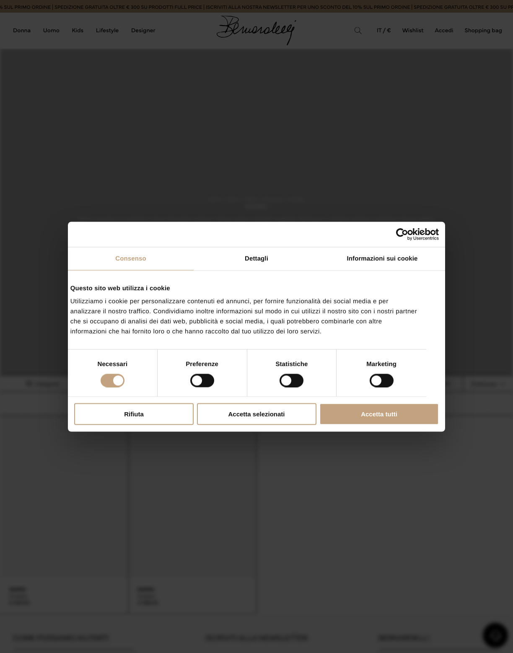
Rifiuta (134, 414)
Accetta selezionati (256, 414)
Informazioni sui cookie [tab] (382, 258)
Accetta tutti (379, 414)
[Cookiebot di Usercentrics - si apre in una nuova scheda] (402, 234)
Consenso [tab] (130, 258)
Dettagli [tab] (256, 258)
